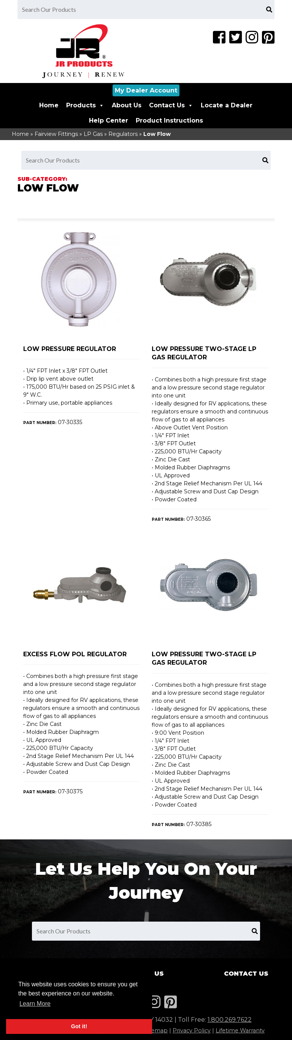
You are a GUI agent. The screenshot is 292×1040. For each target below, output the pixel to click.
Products (85, 105)
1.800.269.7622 (230, 1019)
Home (49, 105)
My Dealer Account (146, 90)
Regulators (123, 134)
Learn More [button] (35, 1003)
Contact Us (171, 105)
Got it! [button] (79, 1026)
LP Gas (93, 134)
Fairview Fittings (56, 134)
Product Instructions (169, 120)
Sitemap (156, 1030)
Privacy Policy (192, 1030)
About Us (126, 105)
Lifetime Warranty (240, 1030)
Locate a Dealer (226, 105)
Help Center (108, 120)
